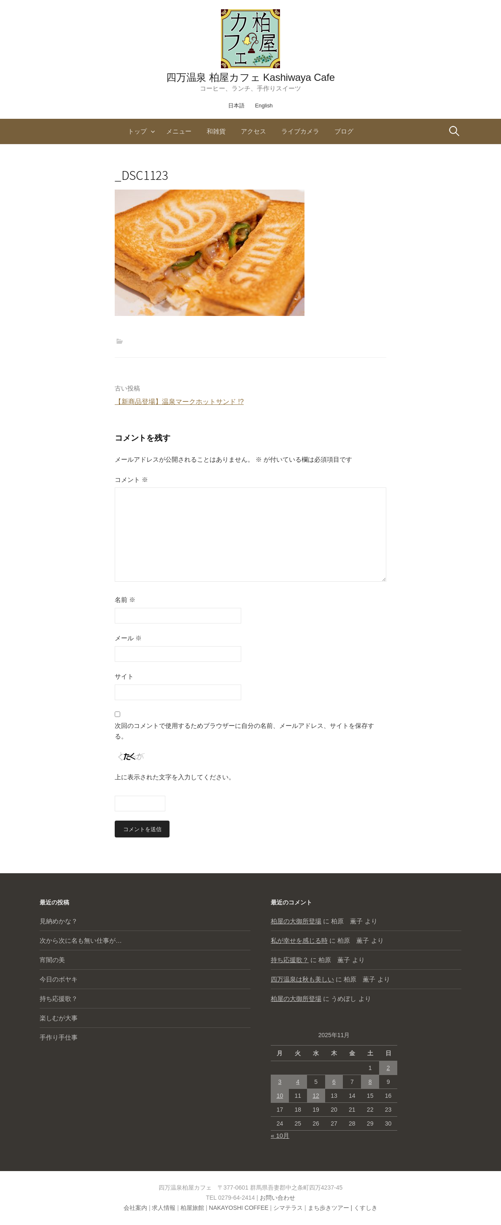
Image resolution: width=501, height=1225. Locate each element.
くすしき (365, 1207)
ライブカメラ (300, 131)
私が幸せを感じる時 (299, 940)
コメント (131, 479)
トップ (137, 131)
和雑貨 (216, 131)
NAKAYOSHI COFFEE (238, 1207)
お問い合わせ (277, 1197)
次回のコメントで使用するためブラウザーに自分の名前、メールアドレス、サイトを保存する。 (244, 731)
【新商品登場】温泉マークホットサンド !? (179, 401)
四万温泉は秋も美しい (302, 979)
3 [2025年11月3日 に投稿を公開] (280, 1081)
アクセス (253, 131)
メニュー (178, 131)
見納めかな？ (59, 921)
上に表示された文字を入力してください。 (175, 777)
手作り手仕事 (59, 1037)
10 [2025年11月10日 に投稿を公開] (280, 1095)
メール (128, 638)
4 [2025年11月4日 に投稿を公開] (297, 1081)
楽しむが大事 (59, 1018)
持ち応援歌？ (59, 998)
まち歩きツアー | (331, 1207)
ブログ (343, 131)
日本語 (236, 105)
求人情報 (163, 1207)
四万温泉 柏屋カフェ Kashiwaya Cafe (250, 77)
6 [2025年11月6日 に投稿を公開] (334, 1081)
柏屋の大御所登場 (296, 921)
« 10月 (280, 1135)
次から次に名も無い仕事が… (81, 940)
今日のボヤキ (59, 979)
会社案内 (135, 1207)
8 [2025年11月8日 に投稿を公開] (370, 1081)
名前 (125, 599)
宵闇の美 (52, 959)
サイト (124, 676)
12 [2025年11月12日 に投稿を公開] (315, 1095)
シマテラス (288, 1207)
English (264, 105)
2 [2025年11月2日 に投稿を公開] (388, 1068)
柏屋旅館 (192, 1207)
